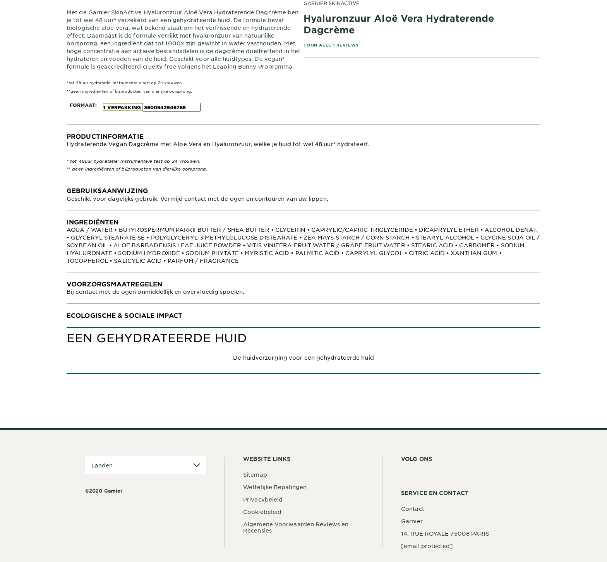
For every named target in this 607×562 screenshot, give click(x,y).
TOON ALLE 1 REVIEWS (331, 44)
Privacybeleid (263, 499)
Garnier (412, 520)
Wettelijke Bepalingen (275, 486)
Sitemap (255, 474)
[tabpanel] (303, 151)
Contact (412, 508)
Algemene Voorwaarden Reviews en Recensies (295, 527)
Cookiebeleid (262, 511)
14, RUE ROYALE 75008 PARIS (445, 533)
